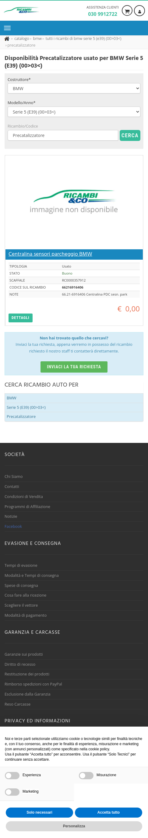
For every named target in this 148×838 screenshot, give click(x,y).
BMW (11, 398)
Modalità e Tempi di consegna (32, 575)
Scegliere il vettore (21, 605)
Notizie (11, 516)
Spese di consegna (21, 585)
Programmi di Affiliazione (27, 506)
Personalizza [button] (74, 826)
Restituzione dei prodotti (27, 674)
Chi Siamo (14, 476)
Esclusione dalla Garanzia (28, 694)
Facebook (13, 526)
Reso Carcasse (17, 704)
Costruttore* (19, 79)
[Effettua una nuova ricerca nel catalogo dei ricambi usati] (21, 38)
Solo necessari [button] (39, 812)
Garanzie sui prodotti (24, 654)
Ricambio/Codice (23, 126)
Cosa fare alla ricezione (25, 595)
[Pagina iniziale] (7, 38)
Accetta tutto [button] (108, 812)
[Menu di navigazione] (9, 28)
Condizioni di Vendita (24, 496)
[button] (21, 318)
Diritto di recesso (20, 664)
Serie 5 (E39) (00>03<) (26, 407)
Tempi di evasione (21, 565)
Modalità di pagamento (26, 615)
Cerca (130, 135)
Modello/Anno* (22, 102)
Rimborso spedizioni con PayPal (33, 684)
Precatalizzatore (21, 416)
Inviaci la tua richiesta (74, 366)
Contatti (12, 486)
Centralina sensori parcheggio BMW (50, 254)
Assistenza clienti (102, 11)
